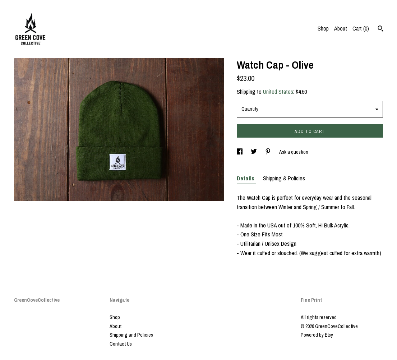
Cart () (360, 28)
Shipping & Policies (284, 178)
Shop (323, 28)
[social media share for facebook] (240, 152)
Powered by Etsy (317, 335)
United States (278, 92)
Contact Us (121, 344)
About (340, 28)
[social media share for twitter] (254, 152)
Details (246, 178)
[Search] (380, 29)
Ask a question (293, 152)
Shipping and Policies (131, 335)
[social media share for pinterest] (268, 152)
